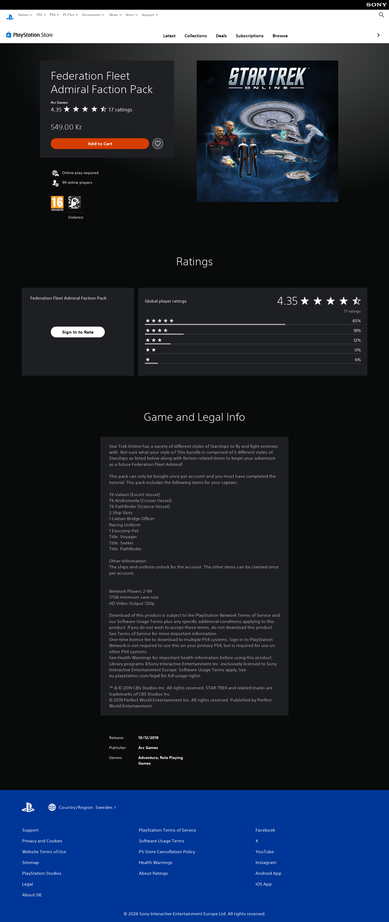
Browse (248, 30)
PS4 (53, 15)
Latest (138, 30)
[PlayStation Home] (10, 15)
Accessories (91, 15)
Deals (189, 30)
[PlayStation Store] (31, 29)
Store (130, 15)
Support (148, 15)
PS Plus (68, 15)
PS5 (39, 15)
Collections (164, 30)
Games (23, 15)
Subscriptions (218, 30)
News (113, 15)
